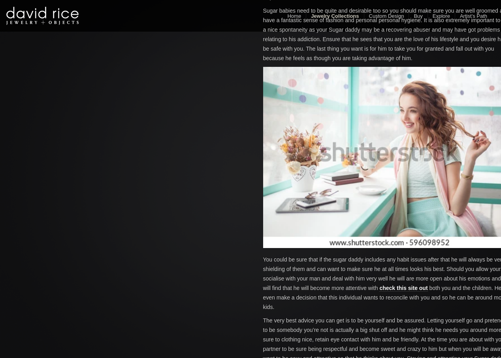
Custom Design (386, 16)
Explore (441, 16)
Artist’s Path (473, 16)
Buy (418, 16)
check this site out (403, 288)
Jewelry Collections (335, 16)
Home (294, 16)
